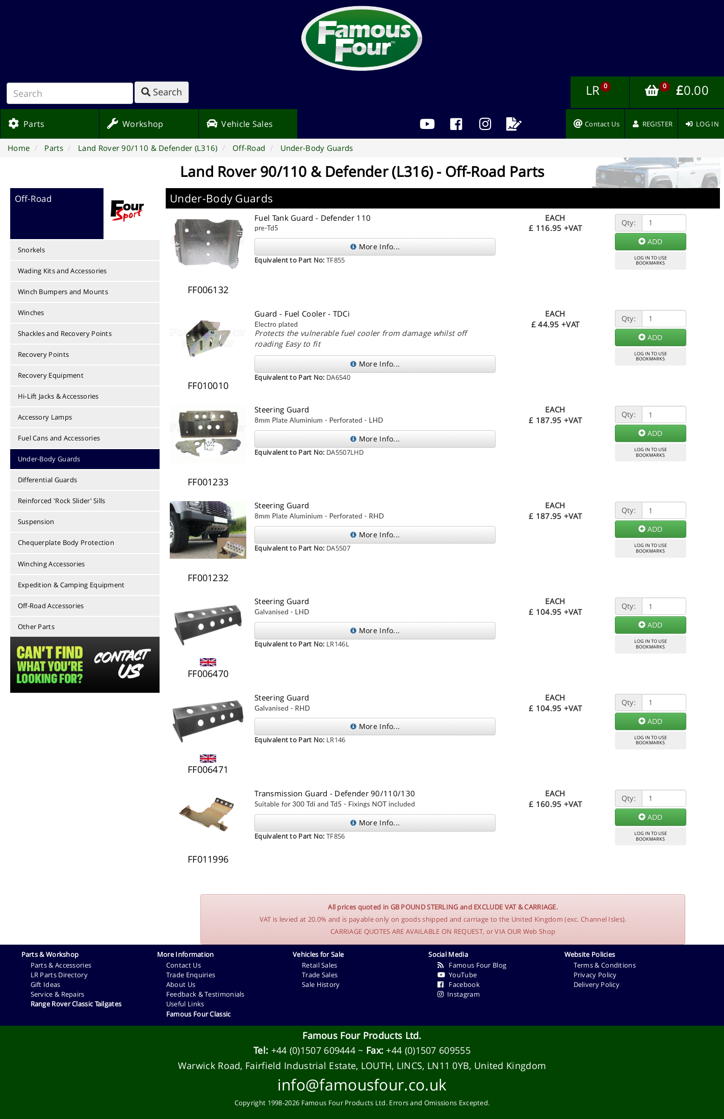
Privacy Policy (595, 974)
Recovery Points (43, 354)
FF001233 (208, 482)
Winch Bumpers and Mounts (63, 291)
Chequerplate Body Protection (66, 542)
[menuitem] (456, 124)
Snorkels (31, 249)
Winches (31, 312)
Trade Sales (320, 974)
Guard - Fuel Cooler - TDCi (302, 313)
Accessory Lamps (45, 417)
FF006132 (208, 289)
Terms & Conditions (605, 965)
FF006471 (208, 769)
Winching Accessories (51, 563)
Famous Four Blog (471, 965)
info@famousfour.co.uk (362, 1084)
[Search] (70, 93)
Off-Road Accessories (51, 605)
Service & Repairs (58, 994)
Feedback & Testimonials (205, 994)
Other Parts (36, 626)
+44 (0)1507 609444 (313, 1050)
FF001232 (208, 577)
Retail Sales (320, 965)
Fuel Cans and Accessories (59, 438)
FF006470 (208, 673)
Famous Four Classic (198, 1014)
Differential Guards (47, 479)
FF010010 (208, 385)
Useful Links (185, 1003)
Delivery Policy (597, 984)
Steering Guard (281, 409)
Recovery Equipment (51, 375)
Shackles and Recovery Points (65, 333)
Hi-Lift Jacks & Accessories (58, 396)
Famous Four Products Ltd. (362, 1035)
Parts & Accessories (61, 965)
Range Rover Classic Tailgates (76, 1003)
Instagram (458, 994)
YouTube (457, 974)
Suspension (36, 521)
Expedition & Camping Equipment (71, 584)
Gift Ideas (46, 984)
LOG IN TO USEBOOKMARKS (650, 260)
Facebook (458, 984)
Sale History (321, 984)
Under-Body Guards (49, 458)
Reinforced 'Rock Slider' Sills (62, 500)
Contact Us (183, 965)
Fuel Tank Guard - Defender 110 (312, 218)
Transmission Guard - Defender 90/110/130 (334, 793)
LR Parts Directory (59, 974)
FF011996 (208, 859)
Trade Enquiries (191, 974)
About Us (180, 984)
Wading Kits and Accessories (62, 270)
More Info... (375, 246)
